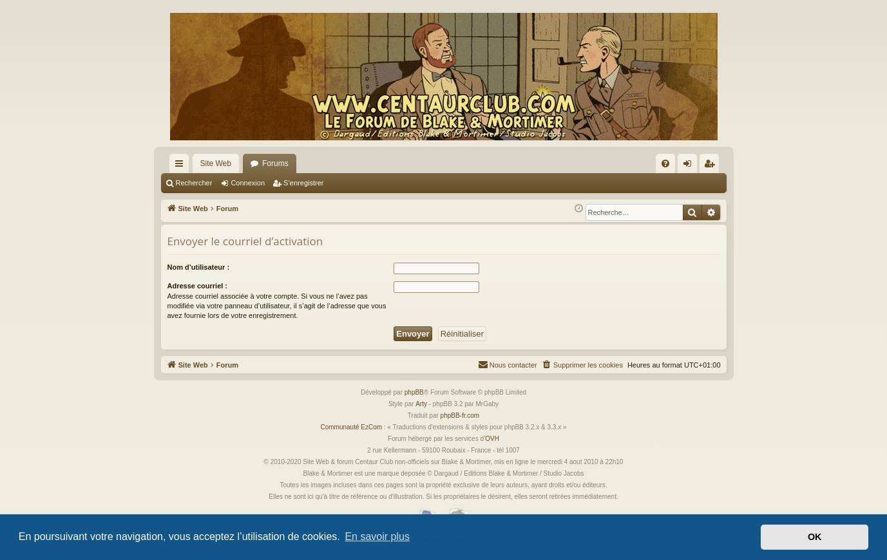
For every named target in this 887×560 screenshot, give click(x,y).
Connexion (248, 183)
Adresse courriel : (197, 286)
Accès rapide (182, 166)
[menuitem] (665, 163)
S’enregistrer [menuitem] (711, 166)
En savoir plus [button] (377, 536)
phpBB (414, 392)
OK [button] (815, 537)
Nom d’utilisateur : (198, 267)
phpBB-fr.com (460, 415)
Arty (421, 403)
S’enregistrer (303, 183)
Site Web (215, 163)
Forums (275, 163)
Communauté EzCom (351, 427)
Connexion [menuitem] (689, 166)
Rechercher (194, 183)
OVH (492, 438)
